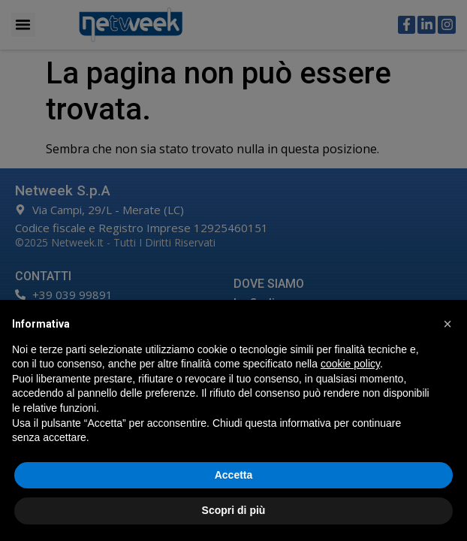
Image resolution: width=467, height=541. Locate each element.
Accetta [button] (234, 475)
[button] (447, 324)
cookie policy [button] (350, 364)
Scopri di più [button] (234, 510)
